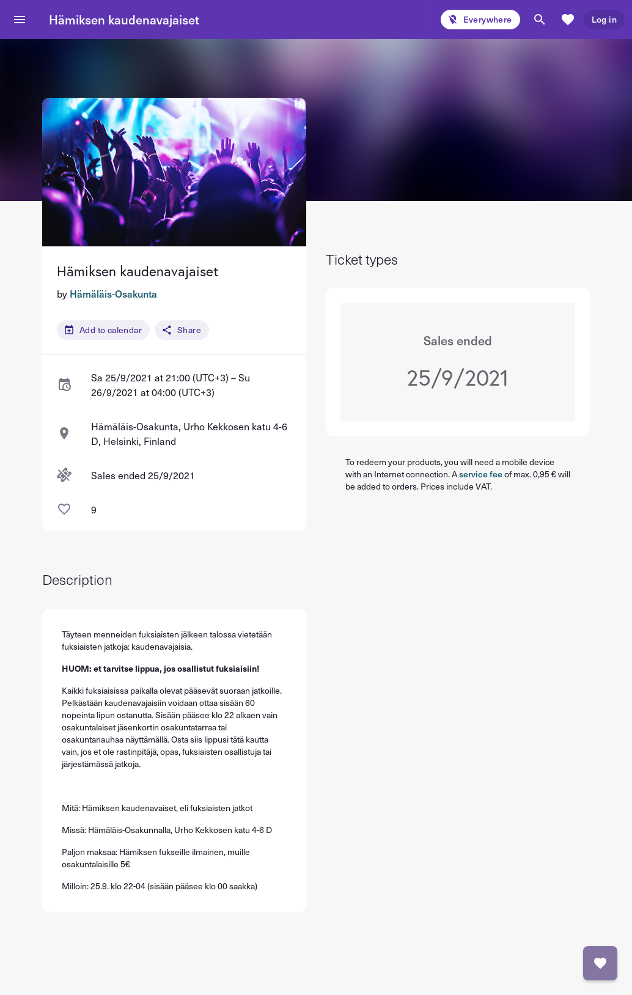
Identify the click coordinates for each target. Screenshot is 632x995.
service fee (480, 474)
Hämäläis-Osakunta (113, 293)
